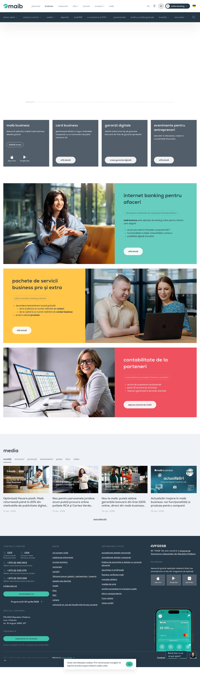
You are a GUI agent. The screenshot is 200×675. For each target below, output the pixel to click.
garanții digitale (119, 127)
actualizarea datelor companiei (116, 564)
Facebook (161, 665)
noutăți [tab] (7, 465)
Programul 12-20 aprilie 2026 (24, 609)
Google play (25, 159)
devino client (10, 17)
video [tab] (76, 465)
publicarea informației (62, 564)
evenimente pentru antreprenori (171, 129)
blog (54, 597)
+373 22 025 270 (17, 577)
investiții (164, 17)
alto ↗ (79, 6)
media (55, 592)
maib (117, 6)
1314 (26, 559)
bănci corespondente (112, 600)
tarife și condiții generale (142, 17)
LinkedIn (193, 665)
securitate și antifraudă (113, 576)
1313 (9, 559)
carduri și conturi (32, 17)
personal (36, 6)
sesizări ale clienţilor (61, 588)
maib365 (78, 17)
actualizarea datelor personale (116, 559)
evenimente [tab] (46, 465)
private (91, 6)
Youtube (183, 665)
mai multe (180, 17)
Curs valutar (107, 605)
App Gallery (189, 589)
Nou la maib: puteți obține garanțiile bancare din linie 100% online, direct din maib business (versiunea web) (124, 510)
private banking (60, 569)
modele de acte (109, 591)
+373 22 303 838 (17, 585)
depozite (65, 17)
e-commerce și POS (98, 17)
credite (51, 17)
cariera (55, 606)
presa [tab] (59, 465)
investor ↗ (105, 6)
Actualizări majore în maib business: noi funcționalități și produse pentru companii (170, 508)
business (50, 6)
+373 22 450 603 (17, 569)
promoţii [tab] (32, 465)
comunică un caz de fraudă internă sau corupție (75, 611)
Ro (148, 6)
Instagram (172, 665)
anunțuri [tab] (19, 465)
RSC (54, 602)
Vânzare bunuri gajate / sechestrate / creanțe (74, 583)
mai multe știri (100, 526)
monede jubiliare (109, 586)
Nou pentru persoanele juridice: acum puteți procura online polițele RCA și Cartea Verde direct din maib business (73, 510)
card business (69, 127)
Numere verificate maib (113, 581)
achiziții (55, 578)
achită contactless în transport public (119, 595)
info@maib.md (10, 593)
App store (13, 159)
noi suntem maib (60, 559)
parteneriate (120, 17)
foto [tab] (68, 465)
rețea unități (107, 610)
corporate (65, 6)
